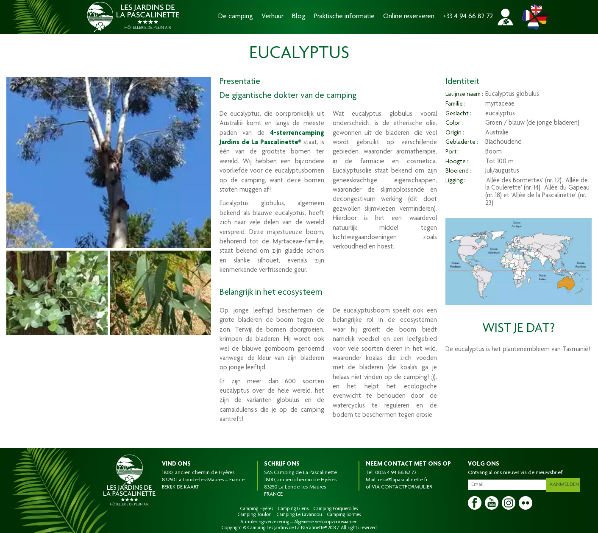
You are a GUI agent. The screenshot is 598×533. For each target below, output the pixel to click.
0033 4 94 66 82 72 (396, 473)
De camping (235, 16)
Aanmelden (566, 483)
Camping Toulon (255, 514)
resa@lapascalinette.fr (403, 480)
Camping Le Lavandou (299, 514)
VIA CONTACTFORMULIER (402, 487)
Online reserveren (408, 16)
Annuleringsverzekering (264, 522)
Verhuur (272, 16)
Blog (299, 16)
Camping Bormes (344, 514)
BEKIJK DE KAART (180, 487)
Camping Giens (293, 508)
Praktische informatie (344, 16)
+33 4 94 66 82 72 (468, 16)
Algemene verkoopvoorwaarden (326, 522)
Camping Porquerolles (336, 508)
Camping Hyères (256, 508)
